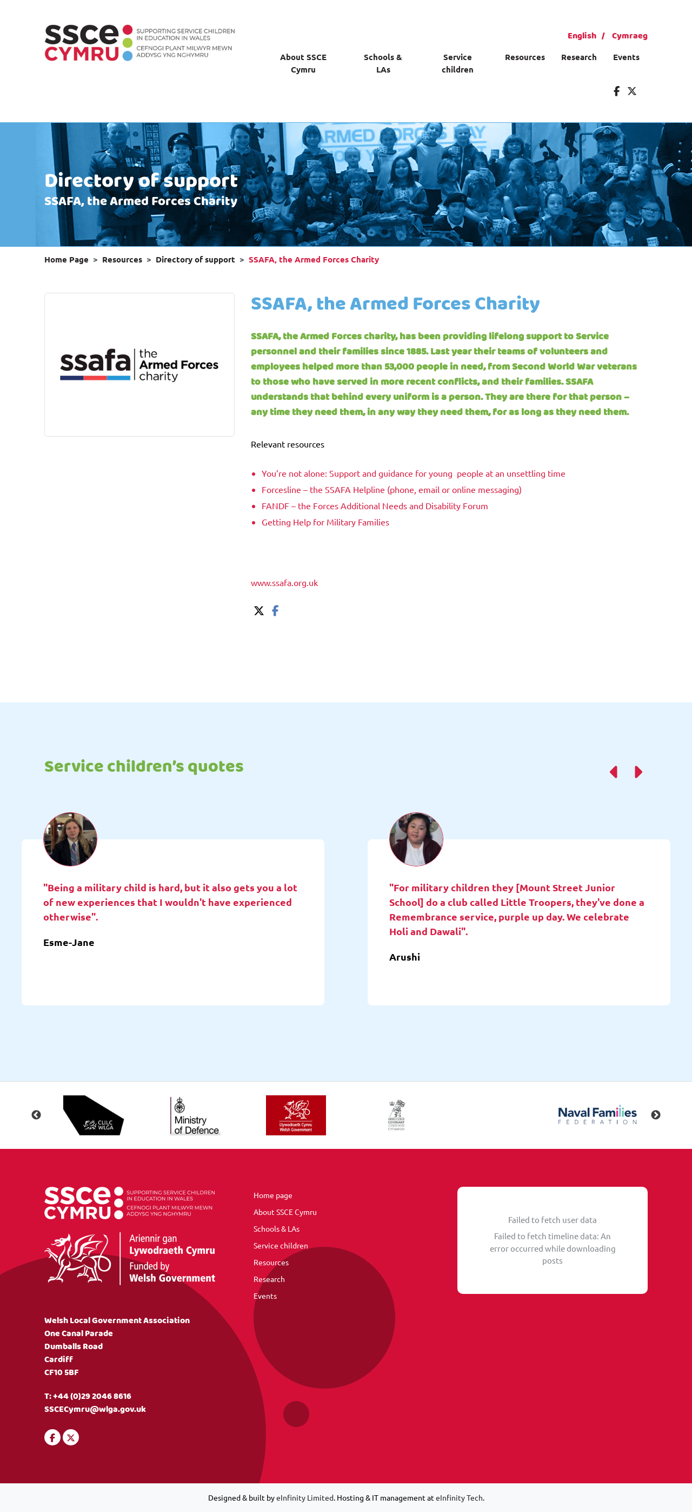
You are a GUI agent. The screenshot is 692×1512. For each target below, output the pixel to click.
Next (655, 1115)
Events (626, 56)
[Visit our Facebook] (616, 90)
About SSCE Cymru (303, 63)
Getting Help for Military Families (325, 521)
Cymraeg (630, 36)
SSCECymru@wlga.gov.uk (95, 1409)
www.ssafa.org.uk (284, 582)
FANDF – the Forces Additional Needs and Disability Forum (375, 505)
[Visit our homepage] (139, 41)
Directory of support (195, 259)
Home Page (66, 259)
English (582, 36)
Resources (525, 56)
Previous (36, 1115)
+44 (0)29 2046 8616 (92, 1396)
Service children (458, 63)
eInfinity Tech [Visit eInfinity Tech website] (459, 1497)
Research (579, 56)
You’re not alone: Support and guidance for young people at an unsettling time (413, 473)
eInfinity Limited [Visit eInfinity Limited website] (305, 1497)
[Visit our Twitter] (632, 90)
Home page (273, 1195)
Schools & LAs (383, 63)
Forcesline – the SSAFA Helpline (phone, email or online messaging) (392, 489)
